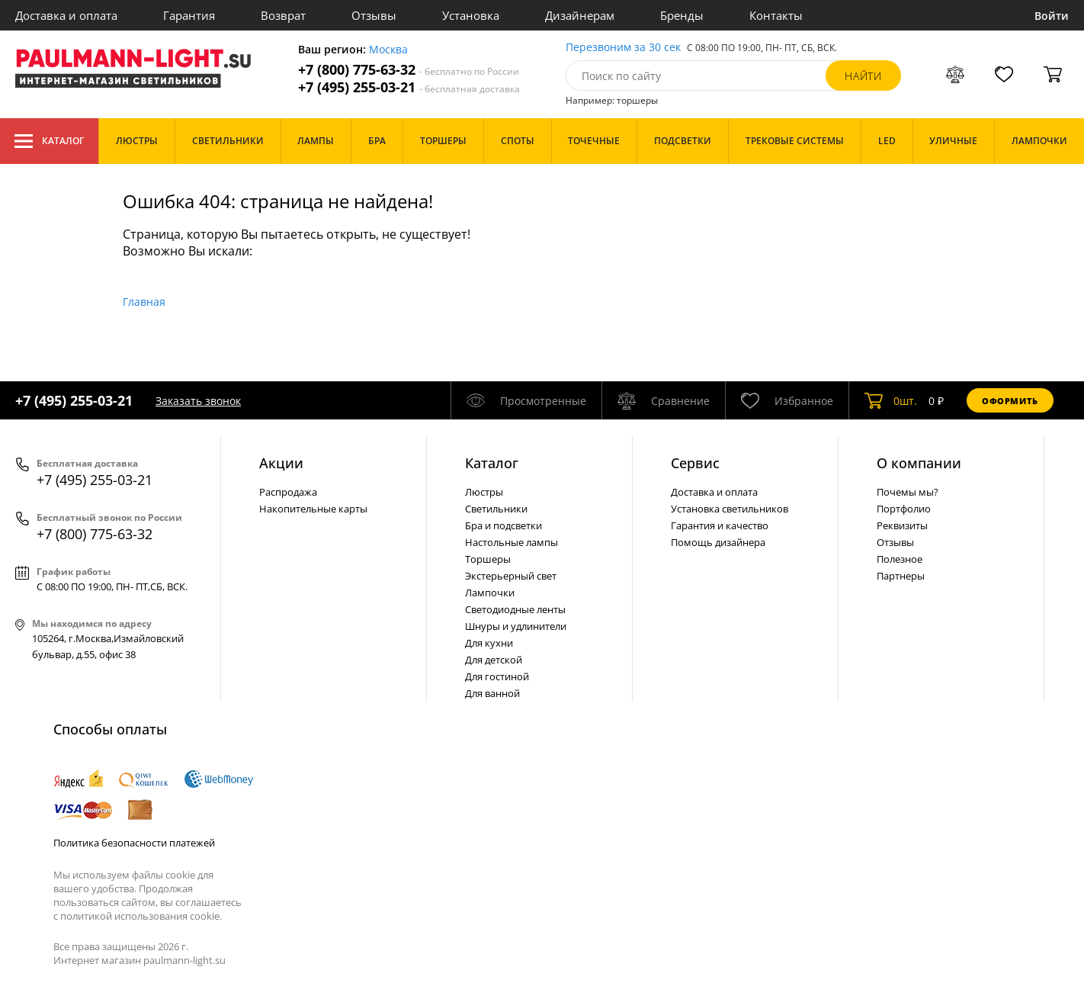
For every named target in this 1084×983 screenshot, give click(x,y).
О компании (919, 463)
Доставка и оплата (66, 15)
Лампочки (490, 592)
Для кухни (489, 643)
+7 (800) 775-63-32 (408, 70)
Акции (281, 463)
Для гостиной (497, 676)
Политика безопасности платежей (134, 843)
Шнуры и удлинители (515, 626)
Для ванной (492, 693)
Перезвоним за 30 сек (623, 47)
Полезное (899, 559)
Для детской (493, 660)
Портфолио (904, 509)
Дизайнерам (579, 15)
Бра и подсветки (503, 525)
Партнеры (901, 576)
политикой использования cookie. (141, 916)
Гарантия (189, 15)
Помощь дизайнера (718, 542)
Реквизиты (902, 525)
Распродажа (288, 492)
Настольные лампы (511, 542)
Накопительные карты (313, 509)
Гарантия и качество (719, 525)
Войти (1051, 15)
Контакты (776, 15)
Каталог (49, 141)
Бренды (682, 15)
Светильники (496, 509)
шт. (890, 400)
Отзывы (373, 15)
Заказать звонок (198, 401)
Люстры (484, 492)
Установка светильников (729, 509)
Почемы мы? (907, 492)
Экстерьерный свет (510, 576)
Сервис (695, 463)
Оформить (1010, 400)
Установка (470, 15)
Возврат (283, 15)
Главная (144, 301)
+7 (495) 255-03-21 (409, 87)
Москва (388, 49)
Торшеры (488, 559)
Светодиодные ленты (515, 609)
